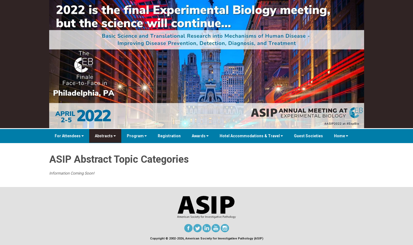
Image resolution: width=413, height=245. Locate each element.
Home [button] (341, 136)
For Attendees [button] (69, 136)
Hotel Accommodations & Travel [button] (251, 136)
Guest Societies (308, 136)
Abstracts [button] (105, 136)
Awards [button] (200, 136)
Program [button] (137, 136)
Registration (169, 136)
